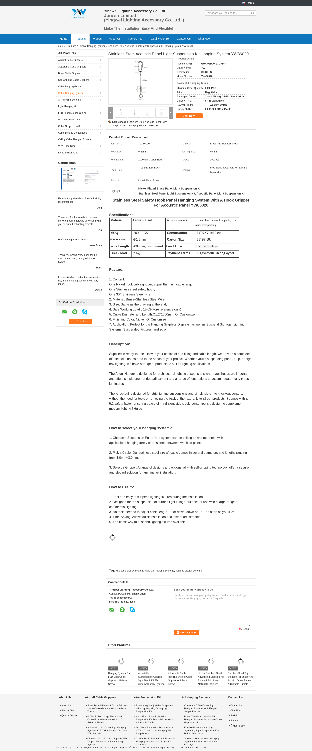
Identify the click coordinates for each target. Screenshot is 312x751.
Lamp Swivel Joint (68, 152)
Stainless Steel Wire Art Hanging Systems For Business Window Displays (201, 741)
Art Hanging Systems (69, 99)
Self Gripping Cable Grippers (73, 80)
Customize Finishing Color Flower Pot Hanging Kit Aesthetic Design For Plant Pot (156, 741)
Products (80, 38)
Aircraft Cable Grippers (70, 60)
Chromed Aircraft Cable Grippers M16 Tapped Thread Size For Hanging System (107, 741)
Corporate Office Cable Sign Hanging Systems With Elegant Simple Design (200, 708)
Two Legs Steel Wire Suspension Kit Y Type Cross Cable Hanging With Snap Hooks (155, 730)
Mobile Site (237, 725)
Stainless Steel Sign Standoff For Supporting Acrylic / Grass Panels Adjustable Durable (240, 678)
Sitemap (234, 720)
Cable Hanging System (92, 46)
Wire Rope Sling (67, 146)
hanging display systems (189, 570)
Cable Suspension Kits (70, 126)
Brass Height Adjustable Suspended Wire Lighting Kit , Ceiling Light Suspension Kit (155, 708)
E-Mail (233, 715)
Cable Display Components (72, 132)
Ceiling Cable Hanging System (74, 139)
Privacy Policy (63, 747)
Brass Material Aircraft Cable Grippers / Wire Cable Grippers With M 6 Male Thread (107, 708)
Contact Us (184, 38)
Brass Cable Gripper (69, 73)
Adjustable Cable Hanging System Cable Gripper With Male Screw (180, 678)
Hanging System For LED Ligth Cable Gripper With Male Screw (119, 678)
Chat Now (204, 38)
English (250, 3)
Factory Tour (136, 38)
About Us (115, 38)
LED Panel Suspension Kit (72, 113)
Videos (97, 38)
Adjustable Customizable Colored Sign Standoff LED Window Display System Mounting (151, 680)
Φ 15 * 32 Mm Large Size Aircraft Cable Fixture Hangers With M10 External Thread (105, 719)
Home (63, 38)
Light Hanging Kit (67, 106)
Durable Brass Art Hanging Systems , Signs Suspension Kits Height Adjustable (201, 730)
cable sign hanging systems (159, 570)
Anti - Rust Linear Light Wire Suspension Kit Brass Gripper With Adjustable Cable (154, 719)
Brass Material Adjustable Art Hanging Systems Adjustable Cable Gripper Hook (203, 719)
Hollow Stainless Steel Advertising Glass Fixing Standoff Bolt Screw (211, 677)
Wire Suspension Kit (69, 119)
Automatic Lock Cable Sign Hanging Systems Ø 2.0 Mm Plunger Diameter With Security (107, 730)
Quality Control (160, 38)
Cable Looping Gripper (70, 86)
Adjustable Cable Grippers (72, 66)
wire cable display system (129, 570)
